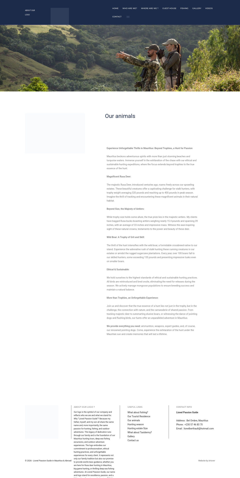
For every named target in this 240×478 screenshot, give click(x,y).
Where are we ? (120, 4)
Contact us (133, 424)
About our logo (32, 4)
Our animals (134, 404)
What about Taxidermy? (140, 416)
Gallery (167, 4)
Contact (192, 4)
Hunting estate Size (138, 412)
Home (86, 4)
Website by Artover (206, 444)
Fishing (155, 4)
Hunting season (136, 408)
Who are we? (101, 4)
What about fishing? (138, 396)
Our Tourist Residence (139, 400)
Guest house (140, 4)
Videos (180, 4)
